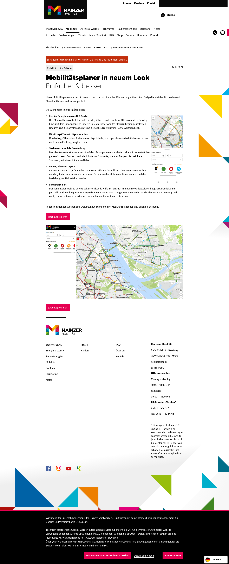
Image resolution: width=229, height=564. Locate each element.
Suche (168, 15)
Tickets (82, 35)
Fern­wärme (108, 29)
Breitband (51, 368)
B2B (111, 35)
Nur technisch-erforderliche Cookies (107, 555)
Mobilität (71, 29)
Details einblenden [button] (144, 555)
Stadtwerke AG (54, 29)
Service (130, 35)
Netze (156, 29)
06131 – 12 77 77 (160, 407)
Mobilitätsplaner (61, 97)
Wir (48, 517)
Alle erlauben (173, 555)
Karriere (139, 3)
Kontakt (151, 3)
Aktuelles (51, 35)
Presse (127, 3)
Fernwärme (52, 373)
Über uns (142, 35)
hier (105, 545)
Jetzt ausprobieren (57, 216)
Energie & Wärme (89, 29)
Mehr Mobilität (97, 35)
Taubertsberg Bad (127, 29)
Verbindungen (67, 35)
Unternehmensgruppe (73, 517)
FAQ (118, 344)
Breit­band (145, 29)
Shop (120, 35)
